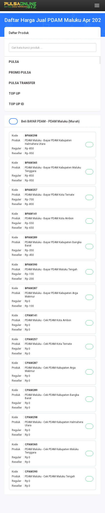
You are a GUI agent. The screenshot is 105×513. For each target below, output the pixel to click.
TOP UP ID (16, 104)
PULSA (14, 62)
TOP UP (14, 93)
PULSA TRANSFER (22, 83)
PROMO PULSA (20, 72)
